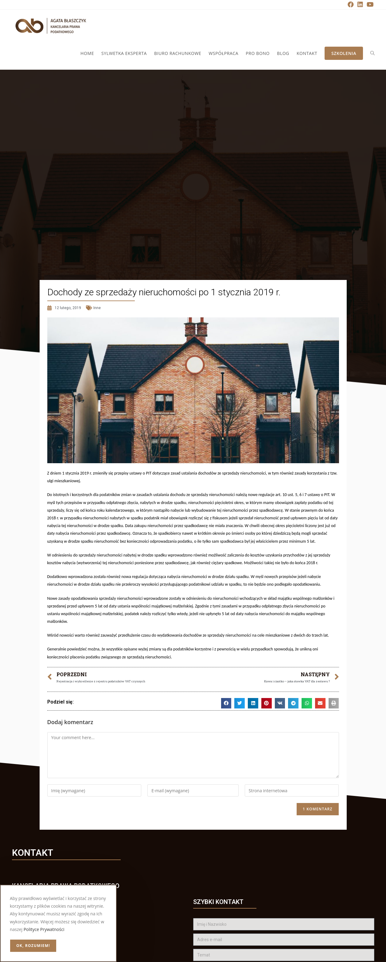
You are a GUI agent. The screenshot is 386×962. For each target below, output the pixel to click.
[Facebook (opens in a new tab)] (351, 5)
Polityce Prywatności (44, 929)
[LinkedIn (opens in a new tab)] (360, 5)
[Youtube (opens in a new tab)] (369, 5)
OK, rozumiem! (33, 945)
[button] (226, 703)
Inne (97, 308)
